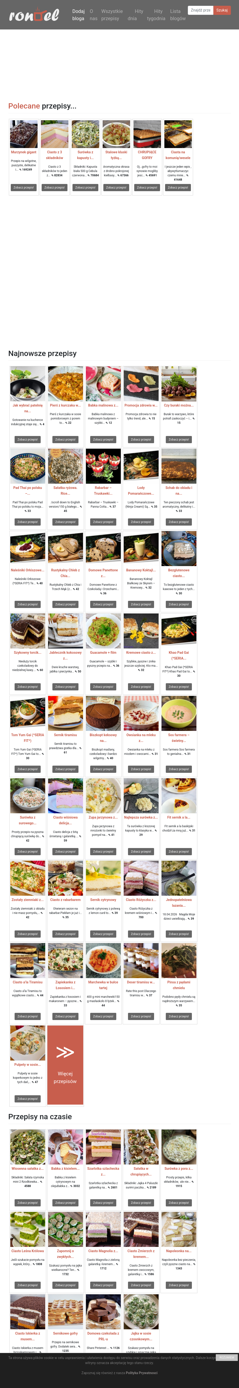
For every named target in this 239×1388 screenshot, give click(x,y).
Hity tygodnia (156, 14)
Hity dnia (135, 14)
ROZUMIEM (226, 1357)
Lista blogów (178, 14)
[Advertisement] (119, 63)
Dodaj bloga (78, 14)
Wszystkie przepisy (112, 14)
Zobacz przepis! (24, 187)
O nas (93, 14)
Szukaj (222, 10)
